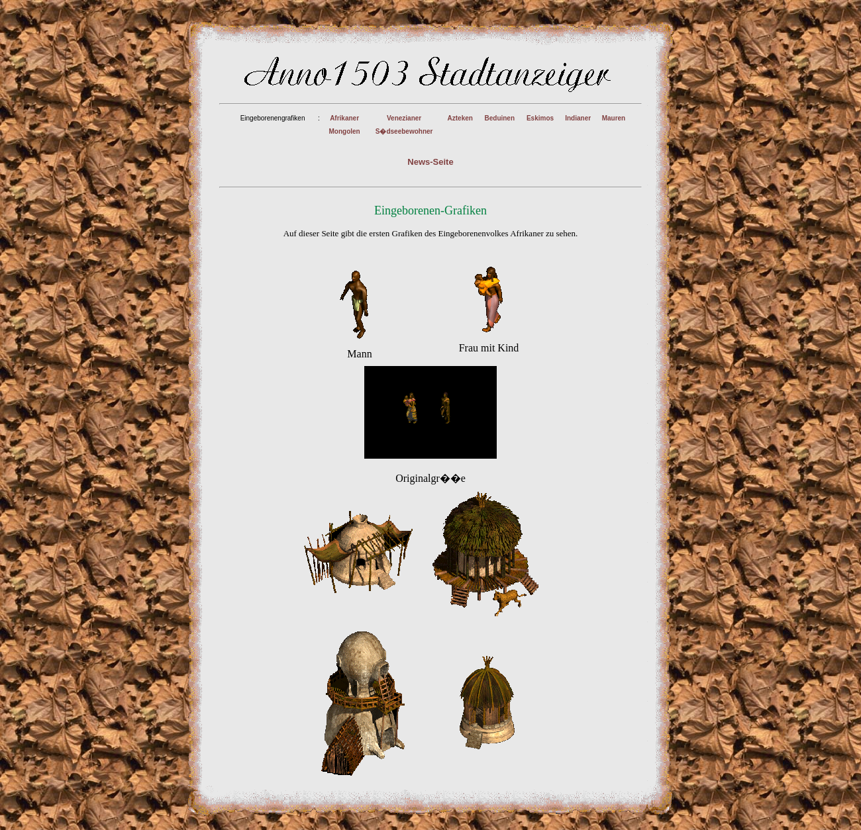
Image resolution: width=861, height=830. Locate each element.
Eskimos (540, 118)
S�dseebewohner (404, 131)
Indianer (578, 118)
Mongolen (344, 131)
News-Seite (430, 162)
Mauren (614, 118)
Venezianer (404, 118)
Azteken (460, 118)
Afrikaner (344, 118)
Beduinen (499, 118)
